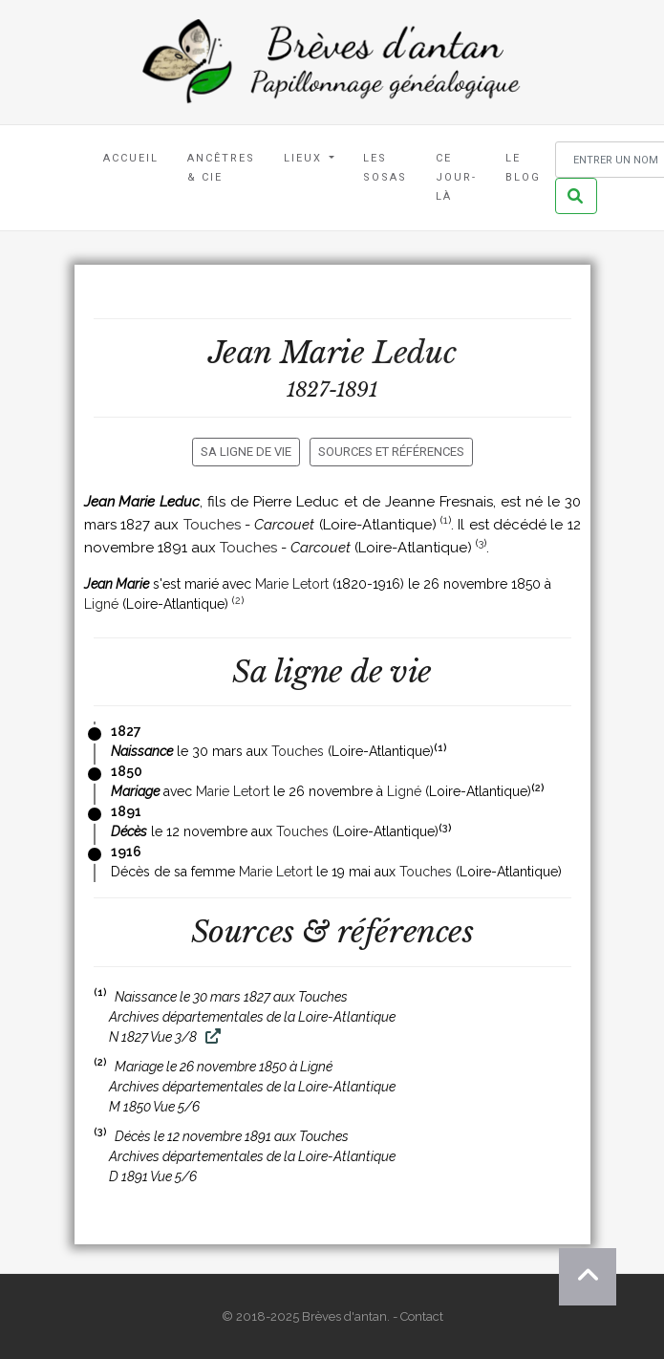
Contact (421, 1316)
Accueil (131, 158)
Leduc (414, 353)
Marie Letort (292, 584)
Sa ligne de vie (246, 451)
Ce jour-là (456, 177)
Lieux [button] (305, 158)
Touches (212, 524)
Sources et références (391, 451)
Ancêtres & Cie (221, 167)
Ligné (101, 604)
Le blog (523, 167)
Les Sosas (385, 167)
